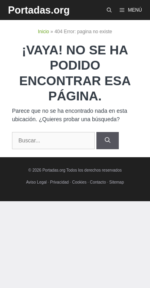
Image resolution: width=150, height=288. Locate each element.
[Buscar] (107, 140)
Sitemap (116, 182)
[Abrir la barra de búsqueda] (109, 10)
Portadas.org (39, 10)
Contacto (98, 182)
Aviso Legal (36, 182)
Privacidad (59, 182)
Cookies (79, 182)
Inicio (43, 31)
